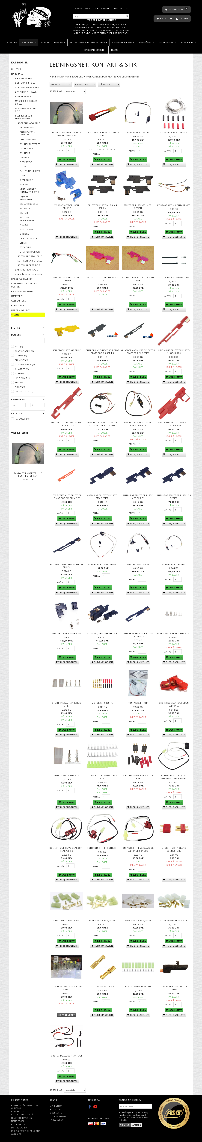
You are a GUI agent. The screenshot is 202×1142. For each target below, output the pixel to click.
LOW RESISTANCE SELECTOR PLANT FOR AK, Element (67, 497)
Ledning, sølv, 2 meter (173, 132)
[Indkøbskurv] (176, 9)
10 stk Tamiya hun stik (138, 986)
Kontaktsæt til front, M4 (102, 847)
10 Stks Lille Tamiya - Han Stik (102, 777)
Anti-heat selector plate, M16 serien (102, 497)
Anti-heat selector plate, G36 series (138, 635)
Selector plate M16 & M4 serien (102, 207)
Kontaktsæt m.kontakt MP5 (173, 205)
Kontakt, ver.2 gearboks (67, 633)
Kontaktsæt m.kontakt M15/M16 (67, 279)
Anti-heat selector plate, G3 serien (174, 497)
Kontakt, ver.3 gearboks (102, 633)
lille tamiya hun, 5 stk (66, 920)
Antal (61, 150)
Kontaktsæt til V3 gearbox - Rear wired (67, 849)
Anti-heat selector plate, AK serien (67, 566)
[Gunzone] (32, 14)
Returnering (18, 1124)
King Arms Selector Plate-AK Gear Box (174, 352)
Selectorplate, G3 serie (67, 350)
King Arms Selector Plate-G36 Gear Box (66, 424)
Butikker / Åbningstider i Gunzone (25, 1106)
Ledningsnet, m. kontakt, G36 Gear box (138, 424)
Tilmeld (125, 1125)
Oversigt (16, 1134)
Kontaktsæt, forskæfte (102, 564)
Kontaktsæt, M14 (138, 702)
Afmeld (136, 1125)
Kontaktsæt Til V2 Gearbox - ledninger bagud (138, 849)
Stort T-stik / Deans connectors (174, 849)
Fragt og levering (21, 1118)
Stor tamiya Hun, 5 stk (173, 920)
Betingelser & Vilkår (22, 1114)
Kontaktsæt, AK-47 (138, 132)
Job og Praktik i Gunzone (25, 1131)
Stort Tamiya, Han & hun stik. (66, 704)
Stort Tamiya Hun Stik (66, 775)
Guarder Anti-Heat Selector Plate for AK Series (138, 352)
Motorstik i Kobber (102, 986)
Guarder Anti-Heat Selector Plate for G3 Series (102, 352)
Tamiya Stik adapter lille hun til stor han (28, 474)
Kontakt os (121, 8)
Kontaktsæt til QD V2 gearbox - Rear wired (174, 777)
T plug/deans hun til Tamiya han (102, 134)
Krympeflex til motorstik (174, 277)
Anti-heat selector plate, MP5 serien (138, 497)
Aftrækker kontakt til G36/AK (173, 988)
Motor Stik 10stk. (102, 702)
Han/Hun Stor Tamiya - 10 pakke (67, 988)
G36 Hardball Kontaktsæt (66, 1055)
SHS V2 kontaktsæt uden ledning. (174, 704)
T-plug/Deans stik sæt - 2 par (138, 777)
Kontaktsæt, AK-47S (174, 564)
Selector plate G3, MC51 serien (138, 207)
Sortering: (56, 91)
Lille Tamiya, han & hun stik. (173, 633)
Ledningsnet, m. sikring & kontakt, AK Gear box (102, 424)
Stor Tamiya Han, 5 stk (138, 920)
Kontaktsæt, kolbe (138, 564)
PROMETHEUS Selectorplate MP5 (138, 279)
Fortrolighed (83, 8)
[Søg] (127, 16)
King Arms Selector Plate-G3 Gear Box (174, 424)
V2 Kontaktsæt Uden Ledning (66, 207)
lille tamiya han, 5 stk (102, 920)
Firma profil (102, 8)
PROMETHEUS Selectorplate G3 (102, 279)
